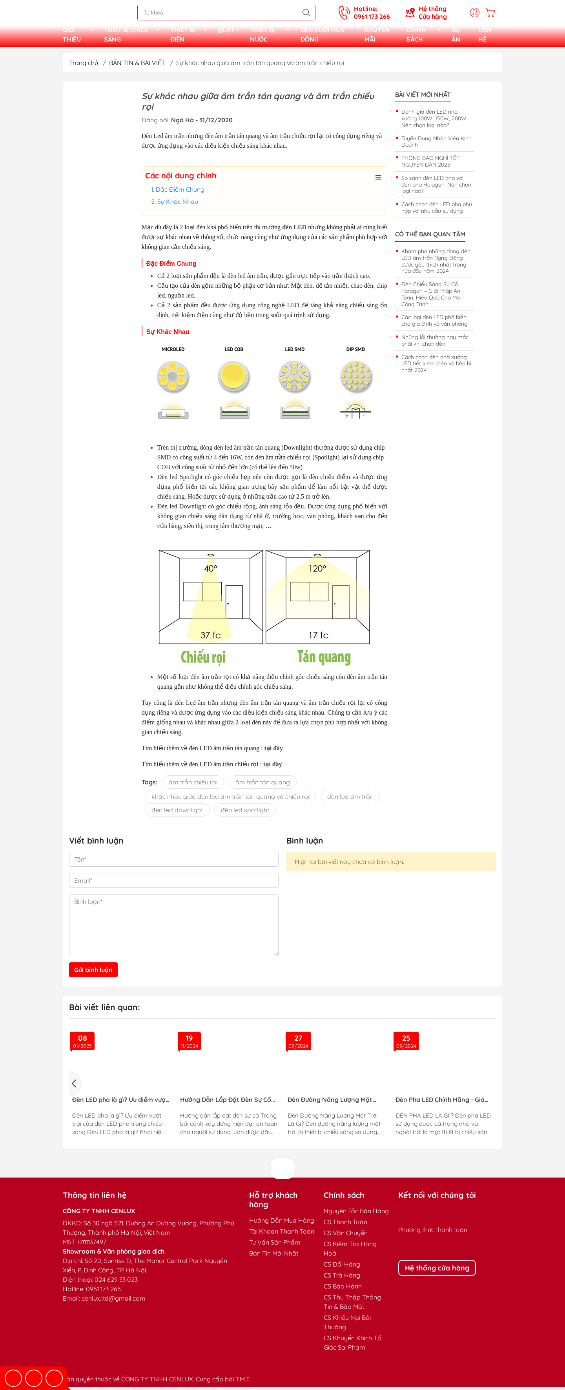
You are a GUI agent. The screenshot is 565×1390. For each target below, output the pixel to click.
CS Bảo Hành (343, 1289)
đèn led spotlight (245, 813)
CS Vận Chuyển (346, 1236)
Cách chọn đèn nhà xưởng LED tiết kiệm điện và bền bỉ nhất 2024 (436, 367)
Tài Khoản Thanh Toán (281, 1234)
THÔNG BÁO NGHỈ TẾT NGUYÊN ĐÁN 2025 (430, 164)
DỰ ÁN (456, 36)
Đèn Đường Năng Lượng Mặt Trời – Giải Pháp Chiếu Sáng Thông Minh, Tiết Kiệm (330, 1103)
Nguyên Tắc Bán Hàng (356, 1214)
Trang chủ (83, 66)
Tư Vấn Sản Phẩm (275, 1245)
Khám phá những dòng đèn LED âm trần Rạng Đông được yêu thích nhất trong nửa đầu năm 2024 (435, 264)
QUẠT (231, 32)
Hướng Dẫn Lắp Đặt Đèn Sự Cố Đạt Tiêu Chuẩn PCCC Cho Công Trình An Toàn (226, 1103)
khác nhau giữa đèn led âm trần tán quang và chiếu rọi (230, 800)
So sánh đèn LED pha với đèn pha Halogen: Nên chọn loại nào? (436, 188)
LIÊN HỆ (485, 36)
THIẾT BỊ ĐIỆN (190, 36)
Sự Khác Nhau (177, 205)
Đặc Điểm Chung (180, 192)
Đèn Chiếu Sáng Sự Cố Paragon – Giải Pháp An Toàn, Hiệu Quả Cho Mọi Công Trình (431, 297)
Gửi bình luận (93, 973)
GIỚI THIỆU (80, 36)
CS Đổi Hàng (342, 1267)
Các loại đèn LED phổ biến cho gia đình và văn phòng (434, 323)
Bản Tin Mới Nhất (273, 1256)
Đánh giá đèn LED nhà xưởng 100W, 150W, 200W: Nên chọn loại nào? (434, 121)
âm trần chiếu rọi (193, 785)
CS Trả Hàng (342, 1278)
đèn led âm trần (350, 800)
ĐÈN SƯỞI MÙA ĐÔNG (322, 36)
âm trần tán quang (262, 785)
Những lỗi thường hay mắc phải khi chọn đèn (434, 343)
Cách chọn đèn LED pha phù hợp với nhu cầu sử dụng (436, 211)
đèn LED (294, 230)
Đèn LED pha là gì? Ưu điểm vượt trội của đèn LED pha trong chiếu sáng (120, 1103)
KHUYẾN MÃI (377, 36)
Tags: (149, 785)
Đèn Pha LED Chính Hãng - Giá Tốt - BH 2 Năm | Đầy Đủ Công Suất (440, 1103)
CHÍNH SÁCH (425, 36)
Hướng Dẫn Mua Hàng (281, 1223)
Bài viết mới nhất (423, 98)
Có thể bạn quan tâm (430, 237)
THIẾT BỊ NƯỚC (272, 36)
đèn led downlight (177, 813)
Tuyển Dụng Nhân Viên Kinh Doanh (436, 145)
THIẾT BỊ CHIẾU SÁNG (134, 36)
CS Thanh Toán (345, 1225)
